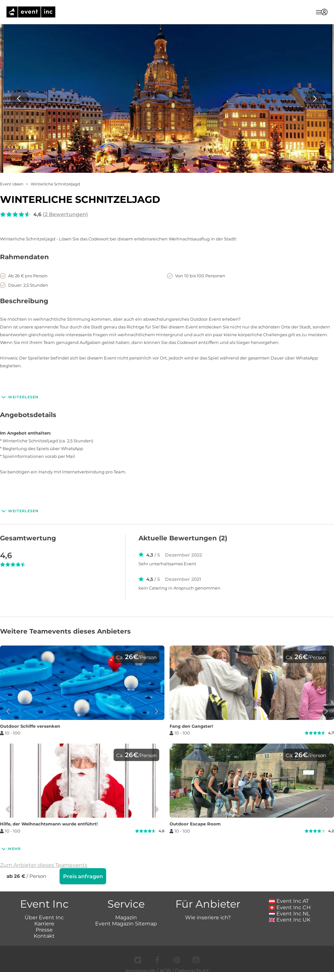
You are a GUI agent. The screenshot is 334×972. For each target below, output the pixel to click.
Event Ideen (11, 184)
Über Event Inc (44, 917)
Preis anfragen (83, 876)
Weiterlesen (19, 397)
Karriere (44, 923)
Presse (44, 929)
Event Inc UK (290, 919)
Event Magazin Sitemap (126, 923)
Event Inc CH (290, 907)
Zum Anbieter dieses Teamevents (43, 865)
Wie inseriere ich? (208, 917)
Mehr (10, 848)
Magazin (126, 917)
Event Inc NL (289, 913)
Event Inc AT (289, 900)
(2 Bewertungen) (65, 214)
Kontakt (44, 935)
